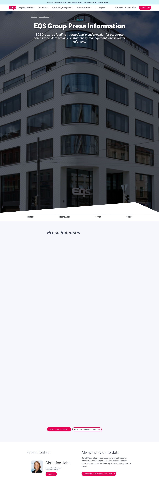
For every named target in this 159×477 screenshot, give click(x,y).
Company (101, 8)
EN (135, 7)
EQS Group (34, 17)
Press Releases (64, 217)
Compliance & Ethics (25, 8)
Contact (98, 217)
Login (129, 7)
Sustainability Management (61, 8)
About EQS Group (44, 17)
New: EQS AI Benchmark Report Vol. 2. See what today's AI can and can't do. (77, 2)
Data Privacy (42, 8)
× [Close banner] (155, 2)
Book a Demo (145, 7)
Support (120, 7)
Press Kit (129, 217)
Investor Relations (83, 8)
